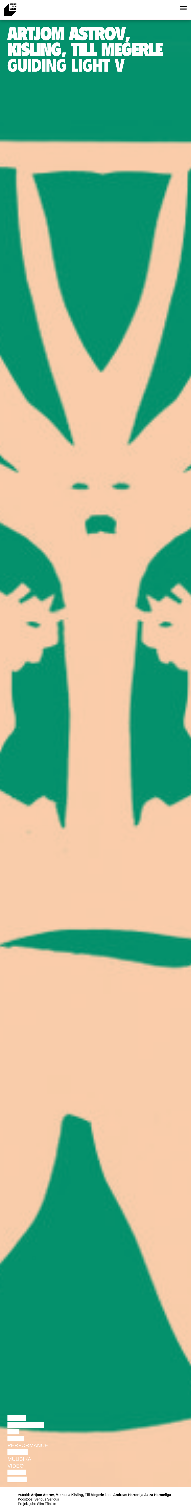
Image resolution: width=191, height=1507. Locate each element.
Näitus (17, 1479)
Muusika (19, 1459)
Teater (17, 1452)
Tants (15, 1438)
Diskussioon (25, 1425)
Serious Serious (46, 1499)
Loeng (16, 1418)
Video (15, 1466)
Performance (27, 1445)
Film (13, 1431)
